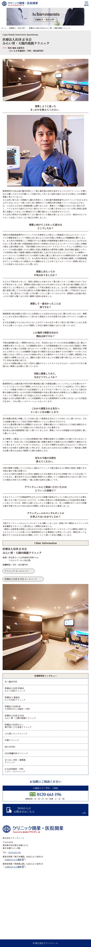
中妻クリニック (12, 740)
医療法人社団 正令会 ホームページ (21, 578)
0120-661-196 (49, 794)
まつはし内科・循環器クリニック (15, 761)
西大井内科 (10, 746)
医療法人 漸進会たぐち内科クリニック (15, 698)
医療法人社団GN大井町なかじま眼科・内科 (17, 707)
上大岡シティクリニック (16, 733)
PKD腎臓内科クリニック (16, 753)
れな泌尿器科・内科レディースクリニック (15, 770)
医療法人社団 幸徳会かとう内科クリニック (15, 689)
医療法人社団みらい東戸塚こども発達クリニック (18, 726)
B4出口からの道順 (13, 859)
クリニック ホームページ (16, 571)
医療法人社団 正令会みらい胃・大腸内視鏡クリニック (20, 717)
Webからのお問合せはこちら (24, 809)
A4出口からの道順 (13, 866)
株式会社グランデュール (46, 943)
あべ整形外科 (11, 681)
